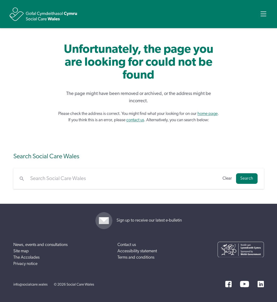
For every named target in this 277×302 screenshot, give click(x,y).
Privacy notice (25, 264)
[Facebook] (228, 284)
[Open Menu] (263, 14)
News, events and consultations (40, 245)
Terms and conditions (135, 257)
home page (207, 114)
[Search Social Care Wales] (123, 179)
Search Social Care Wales (46, 156)
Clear (227, 178)
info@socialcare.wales (30, 284)
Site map (21, 251)
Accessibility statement (137, 251)
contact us (135, 120)
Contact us (126, 245)
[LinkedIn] (261, 284)
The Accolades (26, 257)
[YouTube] (244, 284)
